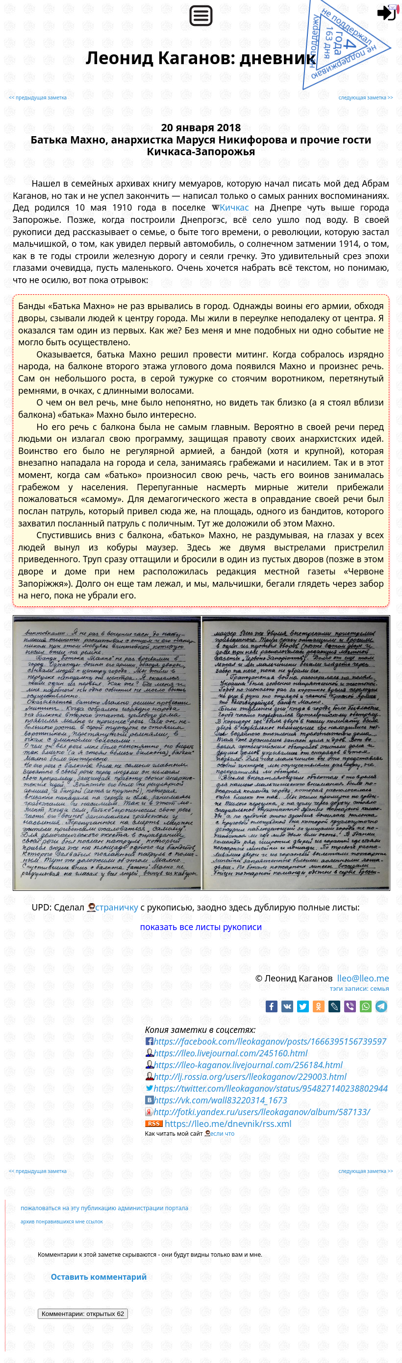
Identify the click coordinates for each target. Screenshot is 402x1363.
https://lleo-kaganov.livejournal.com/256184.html (248, 1065)
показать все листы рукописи (201, 927)
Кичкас (234, 207)
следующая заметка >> (366, 97)
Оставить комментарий (99, 1276)
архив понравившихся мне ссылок (62, 1221)
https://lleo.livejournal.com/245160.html (230, 1053)
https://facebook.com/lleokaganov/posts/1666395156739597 (269, 1041)
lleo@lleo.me (363, 978)
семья (379, 988)
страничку (116, 907)
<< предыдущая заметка (38, 97)
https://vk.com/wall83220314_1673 (220, 1100)
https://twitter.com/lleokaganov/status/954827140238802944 (270, 1088)
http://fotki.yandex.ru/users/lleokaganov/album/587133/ (261, 1112)
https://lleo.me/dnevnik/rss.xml (228, 1123)
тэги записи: (349, 988)
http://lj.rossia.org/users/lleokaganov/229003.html (250, 1076)
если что (222, 1133)
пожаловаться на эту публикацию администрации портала (104, 1208)
